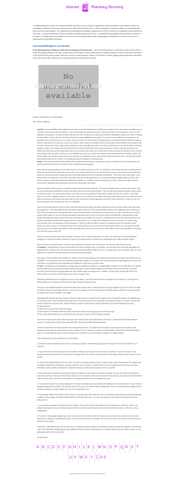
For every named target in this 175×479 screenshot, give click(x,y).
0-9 (103, 457)
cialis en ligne (102, 36)
